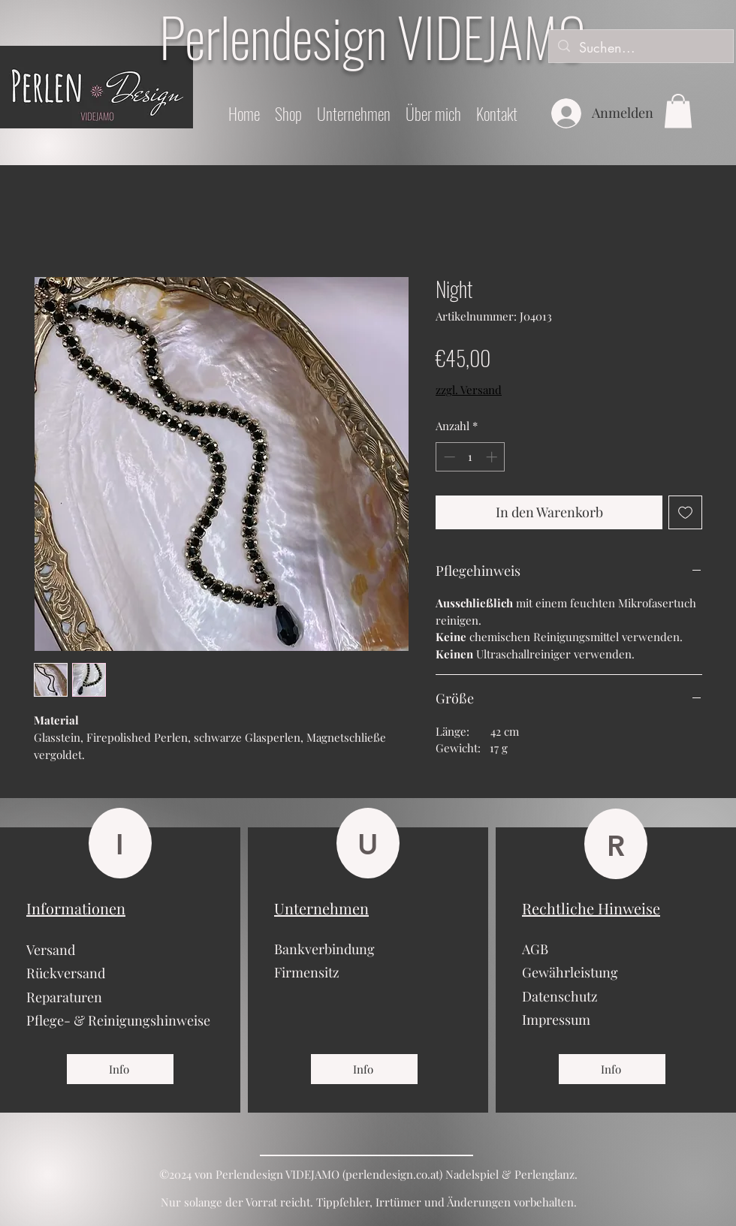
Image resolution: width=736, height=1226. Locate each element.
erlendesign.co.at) (397, 1174)
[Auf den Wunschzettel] (685, 512)
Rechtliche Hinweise (591, 908)
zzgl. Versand (469, 389)
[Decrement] (448, 457)
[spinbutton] (470, 457)
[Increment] (493, 457)
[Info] (120, 1069)
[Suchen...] (640, 48)
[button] (678, 111)
